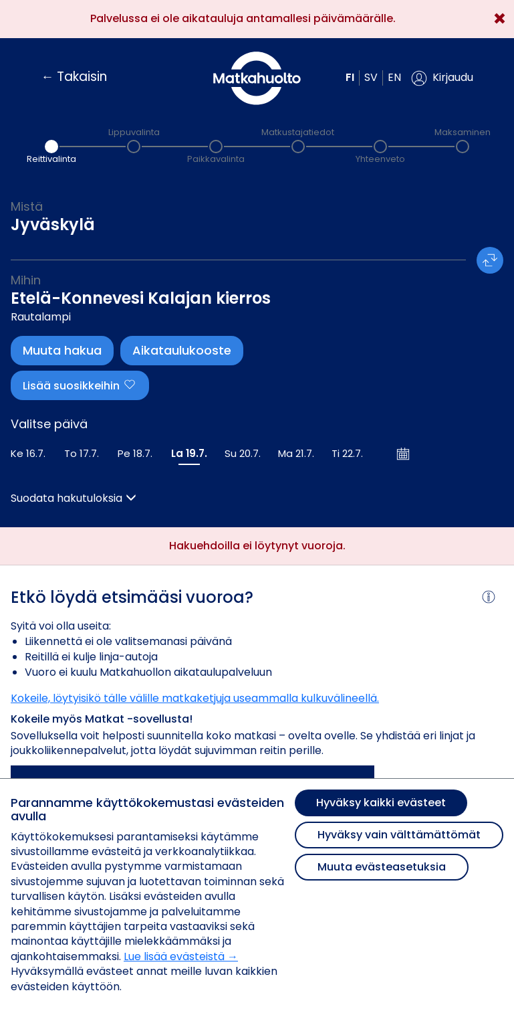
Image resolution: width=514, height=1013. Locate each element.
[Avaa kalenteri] (404, 454)
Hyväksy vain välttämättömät (399, 834)
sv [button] (371, 77)
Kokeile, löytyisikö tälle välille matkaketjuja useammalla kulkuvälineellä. (195, 698)
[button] (442, 78)
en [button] (394, 77)
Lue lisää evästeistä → (181, 956)
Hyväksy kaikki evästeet (381, 802)
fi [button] (350, 77)
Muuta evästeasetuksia (381, 866)
